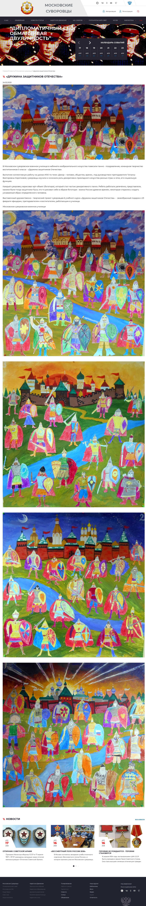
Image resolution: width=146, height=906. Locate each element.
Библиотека (129, 20)
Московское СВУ (8, 889)
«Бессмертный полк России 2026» (68, 851)
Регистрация (127, 11)
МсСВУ (115, 20)
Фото (91, 889)
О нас (6, 20)
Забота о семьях (66, 886)
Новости (64, 892)
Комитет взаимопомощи (38, 894)
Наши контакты (8, 897)
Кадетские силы (35, 897)
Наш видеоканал (126, 884)
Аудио (92, 894)
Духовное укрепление (37, 892)
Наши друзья (94, 883)
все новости (140, 819)
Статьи (63, 894)
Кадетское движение (58, 20)
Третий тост (65, 889)
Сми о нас (6, 894)
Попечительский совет (98, 20)
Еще (140, 20)
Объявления (19, 20)
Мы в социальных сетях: (128, 887)
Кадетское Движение (37, 883)
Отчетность (93, 897)
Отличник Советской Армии (17, 851)
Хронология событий (37, 886)
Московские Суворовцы (59, 8)
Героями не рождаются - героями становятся (116, 852)
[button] (73, 60)
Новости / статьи (37, 20)
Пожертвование (66, 883)
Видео (92, 892)
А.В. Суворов (77, 20)
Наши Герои (6, 892)
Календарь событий (112, 42)
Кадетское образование (37, 889)
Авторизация (111, 11)
